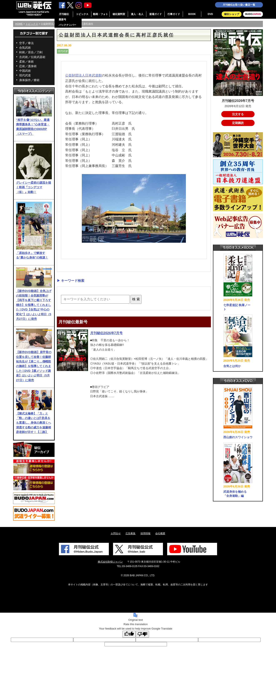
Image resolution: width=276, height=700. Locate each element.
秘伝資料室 (119, 14)
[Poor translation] (142, 634)
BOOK (192, 14)
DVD (210, 14)
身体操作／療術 (29, 80)
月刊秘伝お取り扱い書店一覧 (239, 4)
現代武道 (25, 75)
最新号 (62, 19)
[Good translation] (129, 634)
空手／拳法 (26, 43)
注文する (238, 114)
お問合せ (116, 533)
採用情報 (145, 533)
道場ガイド (155, 14)
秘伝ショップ (231, 14)
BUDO (253, 14)
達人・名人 (137, 14)
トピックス (82, 14)
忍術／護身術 (28, 66)
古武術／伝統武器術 (32, 57)
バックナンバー (67, 24)
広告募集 (131, 533)
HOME (19, 23)
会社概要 (160, 533)
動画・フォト (100, 14)
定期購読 (238, 123)
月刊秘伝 (64, 14)
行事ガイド (174, 14)
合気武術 (25, 47)
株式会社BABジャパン (110, 561)
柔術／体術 (26, 61)
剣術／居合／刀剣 (30, 52)
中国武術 (25, 70)
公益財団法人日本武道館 (83, 75)
